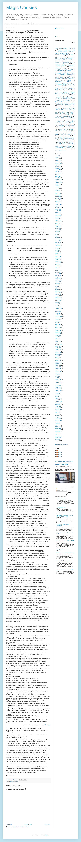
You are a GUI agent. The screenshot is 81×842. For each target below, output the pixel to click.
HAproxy (72, 105)
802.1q (65, 50)
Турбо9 (62, 80)
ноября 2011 (58, 368)
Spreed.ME (66, 135)
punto (60, 125)
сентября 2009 (58, 409)
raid (57, 126)
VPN (64, 143)
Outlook (67, 121)
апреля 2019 (58, 236)
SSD (74, 135)
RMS (56, 129)
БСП (72, 54)
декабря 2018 (58, 242)
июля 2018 (57, 248)
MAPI (74, 114)
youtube (60, 150)
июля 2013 (57, 336)
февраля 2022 (58, 192)
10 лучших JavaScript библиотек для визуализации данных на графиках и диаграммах (64, 463)
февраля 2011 (58, 382)
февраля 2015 (58, 308)
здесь (13, 775)
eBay (56, 98)
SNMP (56, 134)
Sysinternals (57, 138)
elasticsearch (64, 98)
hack (63, 105)
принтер (59, 69)
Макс (29, 23)
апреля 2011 (58, 379)
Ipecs (62, 109)
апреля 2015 (58, 306)
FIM (74, 101)
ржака (64, 73)
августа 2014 (58, 318)
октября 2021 (58, 196)
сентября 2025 (58, 163)
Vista (66, 142)
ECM (59, 98)
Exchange (66, 100)
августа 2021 (58, 199)
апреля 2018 (58, 253)
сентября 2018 (58, 247)
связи (13, 703)
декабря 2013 (58, 329)
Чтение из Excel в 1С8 (61, 507)
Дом (68, 57)
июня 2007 (57, 434)
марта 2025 (57, 166)
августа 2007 (58, 431)
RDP (61, 126)
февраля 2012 (58, 363)
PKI (62, 122)
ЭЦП (70, 84)
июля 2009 (57, 410)
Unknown (60, 452)
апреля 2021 (58, 204)
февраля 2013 (58, 344)
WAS (72, 143)
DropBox (63, 97)
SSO (65, 137)
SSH (57, 137)
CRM (62, 94)
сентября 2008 (58, 420)
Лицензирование (58, 64)
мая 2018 (57, 251)
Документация (13, 781)
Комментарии (59, 490)
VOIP (60, 143)
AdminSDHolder (70, 85)
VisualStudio (71, 142)
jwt (59, 112)
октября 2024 (58, 171)
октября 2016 (58, 278)
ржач (68, 73)
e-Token (67, 97)
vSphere (68, 143)
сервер (62, 74)
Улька (24, 23)
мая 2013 (57, 340)
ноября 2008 (58, 417)
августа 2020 (58, 215)
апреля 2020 (58, 220)
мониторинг (63, 66)
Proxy (56, 125)
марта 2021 (57, 206)
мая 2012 (57, 358)
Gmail (62, 104)
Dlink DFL (57, 96)
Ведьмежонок (57, 55)
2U (58, 450)
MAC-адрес (69, 114)
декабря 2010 (58, 385)
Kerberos (71, 112)
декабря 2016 (58, 275)
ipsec (66, 109)
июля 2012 (57, 355)
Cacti (61, 92)
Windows (70, 146)
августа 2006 (58, 437)
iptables (70, 109)
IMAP (70, 108)
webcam (56, 146)
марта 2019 (57, 237)
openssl (73, 120)
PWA (63, 125)
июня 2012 (57, 357)
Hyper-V (59, 108)
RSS (65, 129)
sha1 (65, 131)
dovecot (58, 97)
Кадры (17, 781)
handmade (67, 105)
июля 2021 (57, 201)
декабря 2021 (58, 195)
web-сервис (71, 144)
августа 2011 (58, 373)
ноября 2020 (58, 212)
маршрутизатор (70, 65)
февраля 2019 (58, 239)
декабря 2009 (58, 404)
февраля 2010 (58, 401)
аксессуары (57, 54)
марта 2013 (57, 343)
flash (61, 103)
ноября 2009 (58, 406)
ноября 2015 (58, 295)
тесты (66, 78)
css (65, 94)
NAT (73, 117)
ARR (67, 88)
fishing (58, 103)
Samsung (60, 130)
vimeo (63, 142)
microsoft (65, 116)
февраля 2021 (58, 207)
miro (56, 117)
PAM (56, 122)
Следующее (9, 824)
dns (69, 96)
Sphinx (58, 135)
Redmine (57, 128)
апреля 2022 (58, 188)
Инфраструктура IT (67, 59)
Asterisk (56, 89)
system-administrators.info (69, 138)
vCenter (58, 142)
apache (61, 88)
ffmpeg (71, 101)
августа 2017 (58, 264)
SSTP (68, 137)
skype (63, 133)
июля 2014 (57, 319)
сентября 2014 (58, 316)
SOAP (61, 134)
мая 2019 (57, 234)
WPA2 (69, 148)
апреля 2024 (58, 176)
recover (72, 126)
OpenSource (68, 120)
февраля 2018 (58, 254)
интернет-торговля (58, 59)
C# (57, 92)
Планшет (63, 68)
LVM (61, 114)
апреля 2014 (58, 324)
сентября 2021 (58, 198)
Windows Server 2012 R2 (60, 147)
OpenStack (58, 121)
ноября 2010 (58, 387)
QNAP (66, 125)
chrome (68, 93)
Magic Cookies (21, 7)
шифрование (59, 84)
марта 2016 (57, 289)
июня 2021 (57, 202)
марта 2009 (57, 415)
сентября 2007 (58, 429)
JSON (56, 112)
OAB (73, 118)
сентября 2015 (58, 299)
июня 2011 (57, 376)
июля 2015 (57, 302)
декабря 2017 (58, 258)
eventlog (73, 98)
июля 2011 (57, 374)
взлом (62, 55)
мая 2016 (57, 286)
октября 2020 (58, 214)
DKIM (69, 94)
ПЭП (74, 70)
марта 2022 (57, 190)
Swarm (72, 137)
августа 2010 (58, 392)
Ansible (56, 88)
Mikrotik (70, 116)
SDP (68, 130)
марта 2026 (57, 157)
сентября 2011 (58, 371)
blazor (67, 90)
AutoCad (61, 89)
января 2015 (58, 310)
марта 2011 (57, 380)
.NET (61, 48)
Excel (58, 100)
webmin (61, 146)
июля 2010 (57, 393)
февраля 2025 (58, 168)
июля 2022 (57, 185)
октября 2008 (58, 418)
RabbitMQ (73, 125)
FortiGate (65, 103)
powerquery (63, 124)
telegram (64, 139)
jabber (67, 110)
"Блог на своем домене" (61, 499)
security (72, 130)
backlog (65, 89)
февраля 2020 (58, 221)
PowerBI (71, 122)
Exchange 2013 (59, 101)
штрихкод (65, 84)
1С (74, 48)
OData (56, 120)
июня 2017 (57, 267)
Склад (56, 77)
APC (64, 88)
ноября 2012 (58, 349)
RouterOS (60, 129)
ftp (68, 103)
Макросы (58, 65)
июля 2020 (57, 217)
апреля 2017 (58, 270)
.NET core (65, 48)
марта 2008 (57, 425)
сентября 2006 (58, 436)
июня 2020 (57, 218)
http (56, 108)
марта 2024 (57, 177)
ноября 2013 (58, 330)
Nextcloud (61, 118)
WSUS (74, 148)
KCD (67, 112)
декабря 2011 (58, 366)
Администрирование (62, 53)
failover (67, 101)
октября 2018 (58, 245)
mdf (60, 116)
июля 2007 (57, 432)
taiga (56, 139)
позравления (72, 68)
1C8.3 (59, 50)
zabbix (64, 150)
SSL (60, 137)
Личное (18, 23)
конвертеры (57, 62)
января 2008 (58, 426)
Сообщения (59, 488)
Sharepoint (70, 131)
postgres (66, 122)
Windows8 (68, 147)
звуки (60, 58)
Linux (71, 113)
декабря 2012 (58, 347)
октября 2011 (58, 370)
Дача (40, 23)
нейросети (71, 66)
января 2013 (58, 346)
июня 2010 (57, 395)
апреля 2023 (58, 180)
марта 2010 (57, 399)
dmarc (66, 96)
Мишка (34, 23)
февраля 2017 (58, 272)
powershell (69, 124)
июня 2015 (57, 303)
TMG (72, 139)
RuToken (71, 129)
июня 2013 (57, 338)
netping (56, 118)
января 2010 (58, 403)
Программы (68, 70)
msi (58, 117)
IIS (63, 108)
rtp (67, 129)
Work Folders (64, 148)
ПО (67, 68)
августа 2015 (58, 300)
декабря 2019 (58, 225)
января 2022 (58, 193)
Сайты (58, 74)
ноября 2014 (58, 313)
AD (64, 85)
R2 (69, 125)
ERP (69, 98)
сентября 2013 (58, 333)
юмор (74, 84)
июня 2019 (57, 232)
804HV (74, 50)
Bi (56, 90)
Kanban (63, 112)
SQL (70, 135)
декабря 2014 (58, 311)
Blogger (46, 835)
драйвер (72, 57)
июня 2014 (57, 321)
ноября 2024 (58, 169)
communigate (57, 94)
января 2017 (58, 273)
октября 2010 (58, 388)
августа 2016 (58, 281)
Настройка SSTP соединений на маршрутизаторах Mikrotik (63, 561)
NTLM (69, 118)
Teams (60, 139)
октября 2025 (58, 162)
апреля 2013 (58, 341)
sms (70, 133)
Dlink (72, 94)
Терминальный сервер (59, 78)
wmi (73, 147)
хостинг (73, 83)
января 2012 (58, 365)
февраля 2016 (58, 291)
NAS (70, 117)
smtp (73, 133)
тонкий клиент (70, 78)
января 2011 (58, 384)
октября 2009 (58, 407)
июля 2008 (57, 423)
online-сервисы (61, 120)
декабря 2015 (58, 294)
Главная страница (9, 23)
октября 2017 (58, 261)
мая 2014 (57, 322)
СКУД (68, 77)
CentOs (65, 92)
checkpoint (63, 93)
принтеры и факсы (68, 69)
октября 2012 (58, 351)
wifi (65, 146)
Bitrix (63, 90)
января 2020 (58, 223)
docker (73, 96)
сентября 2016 (58, 280)
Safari (56, 130)
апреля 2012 (58, 360)
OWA (72, 121)
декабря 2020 (58, 210)
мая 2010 (57, 396)
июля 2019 (57, 231)
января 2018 (58, 256)
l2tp (60, 113)
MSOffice (62, 117)
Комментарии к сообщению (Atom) (21, 826)
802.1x (69, 50)
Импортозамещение (69, 58)
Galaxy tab (73, 103)
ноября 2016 (58, 277)
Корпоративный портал (67, 62)
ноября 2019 (58, 226)
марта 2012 (57, 362)
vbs (74, 141)
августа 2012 (58, 354)
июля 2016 (57, 283)
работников (28, 670)
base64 (73, 89)
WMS (56, 148)
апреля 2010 (58, 398)
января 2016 (58, 292)
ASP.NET (71, 88)
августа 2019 (58, 229)
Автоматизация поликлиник (62, 51)
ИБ (63, 58)
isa (74, 109)
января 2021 (58, 209)
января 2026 (58, 158)
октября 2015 (58, 297)
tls (68, 139)
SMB (67, 133)
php (59, 122)
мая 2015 (57, 305)
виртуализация (72, 55)
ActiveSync (59, 85)
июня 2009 (57, 412)
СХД (72, 77)
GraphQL (58, 105)
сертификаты (70, 74)
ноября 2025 (58, 160)
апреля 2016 (58, 288)
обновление (57, 68)
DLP (62, 96)
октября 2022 (58, 184)
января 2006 (58, 440)
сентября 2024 (58, 173)
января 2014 (58, 327)
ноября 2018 (58, 243)
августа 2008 (58, 422)
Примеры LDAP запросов (61, 549)
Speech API (70, 134)
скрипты (61, 77)
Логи (74, 64)
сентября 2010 (58, 390)
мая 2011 (57, 377)
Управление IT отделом (63, 81)
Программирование (59, 70)
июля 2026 (57, 155)
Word (60, 148)
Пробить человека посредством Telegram (65, 552)
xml (57, 150)
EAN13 (72, 97)
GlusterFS (58, 104)
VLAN (56, 143)
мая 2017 (57, 269)
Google (66, 104)
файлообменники (58, 83)
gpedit (70, 104)
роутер (73, 73)
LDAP (64, 113)
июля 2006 (57, 439)
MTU (66, 117)
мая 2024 (57, 174)
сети (67, 76)
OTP (63, 121)
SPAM (65, 134)
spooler (62, 135)
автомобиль (71, 51)
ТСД (56, 80)
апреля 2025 (58, 165)
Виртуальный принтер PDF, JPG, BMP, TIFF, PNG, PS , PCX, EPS (64, 516)
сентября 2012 (58, 352)
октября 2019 (58, 228)
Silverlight (57, 133)
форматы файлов (66, 83)
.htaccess (56, 48)
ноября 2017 (58, 259)
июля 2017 (57, 266)
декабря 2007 (58, 428)
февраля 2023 (58, 182)
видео (67, 55)
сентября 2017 (58, 262)
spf (74, 134)
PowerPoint (57, 124)
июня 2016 (57, 284)
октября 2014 (58, 314)
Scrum (65, 130)
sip (60, 133)
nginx (66, 118)
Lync (64, 114)
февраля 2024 (58, 179)
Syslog (62, 138)
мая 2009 (57, 414)
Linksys (67, 113)
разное (62, 72)
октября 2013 (58, 332)
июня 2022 (57, 187)
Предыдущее (47, 824)
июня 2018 (57, 250)
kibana (56, 113)
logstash (56, 114)
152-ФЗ (70, 48)
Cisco (72, 93)
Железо (56, 58)
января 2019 (58, 240)
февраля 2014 (58, 325)
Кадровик (47, 724)
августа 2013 (58, 335)
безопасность (65, 54)
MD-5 (57, 116)
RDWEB (67, 126)
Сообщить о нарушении (61, 444)
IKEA (66, 108)
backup (69, 89)
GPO (74, 104)
